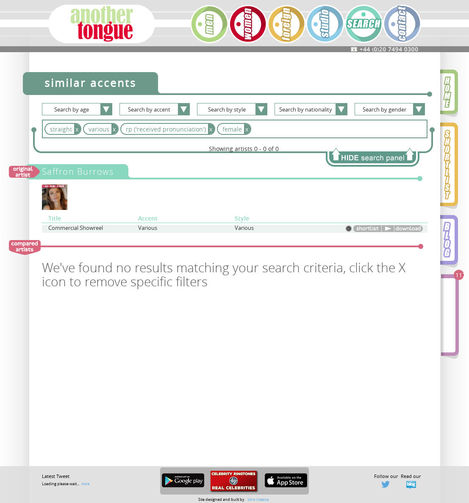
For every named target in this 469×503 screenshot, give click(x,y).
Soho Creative (258, 499)
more (85, 483)
